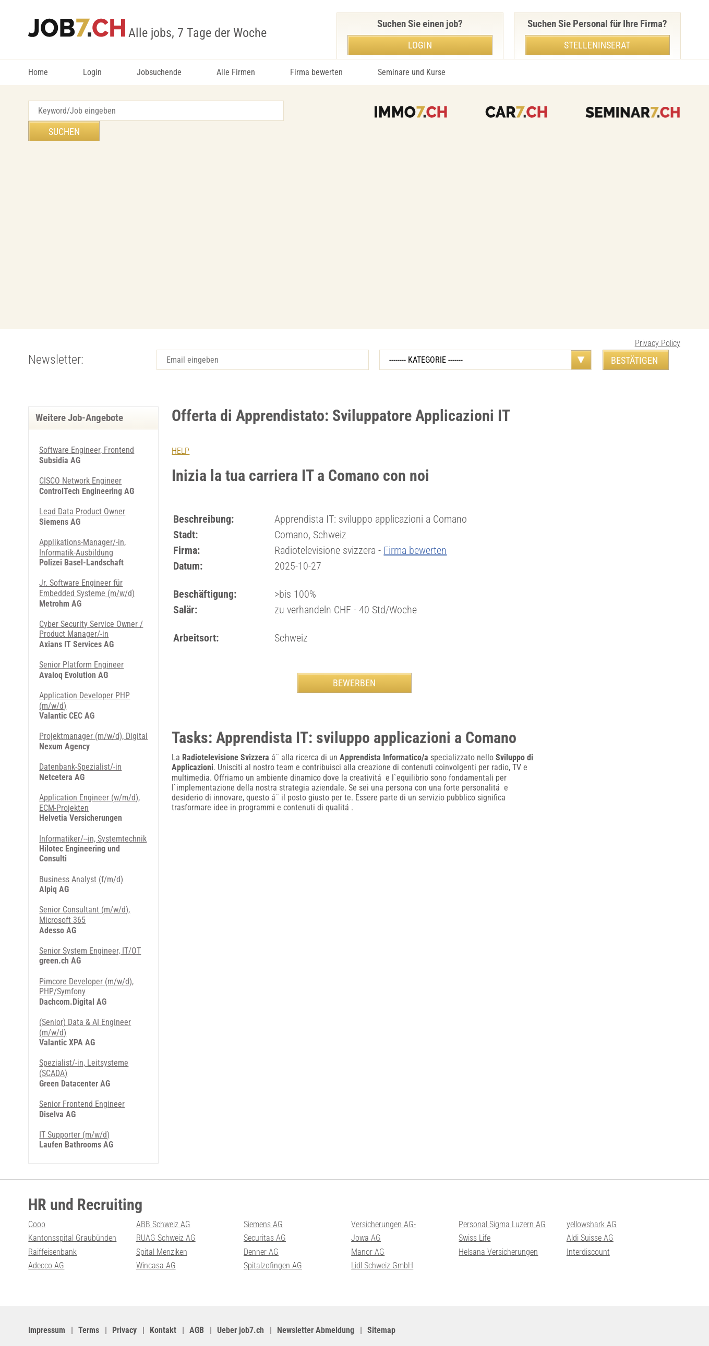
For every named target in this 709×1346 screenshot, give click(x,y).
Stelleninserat (597, 45)
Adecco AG (46, 1238)
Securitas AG (265, 1211)
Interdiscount (588, 1224)
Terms (88, 1302)
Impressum (46, 1302)
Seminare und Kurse (412, 72)
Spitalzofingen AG (273, 1238)
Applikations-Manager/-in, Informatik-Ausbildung (82, 526)
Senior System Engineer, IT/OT (90, 926)
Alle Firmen (236, 72)
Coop (36, 1197)
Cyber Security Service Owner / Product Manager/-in (91, 607)
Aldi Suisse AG (590, 1211)
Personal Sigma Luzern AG (502, 1197)
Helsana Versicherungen (498, 1224)
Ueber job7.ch (240, 1302)
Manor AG (367, 1224)
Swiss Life (474, 1211)
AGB (196, 1302)
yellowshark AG (592, 1197)
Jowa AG (366, 1211)
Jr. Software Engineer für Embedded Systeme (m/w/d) (87, 566)
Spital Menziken (161, 1224)
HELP (180, 431)
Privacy (124, 1302)
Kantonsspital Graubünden (72, 1211)
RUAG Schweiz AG (166, 1211)
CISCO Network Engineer (80, 460)
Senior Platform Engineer (81, 642)
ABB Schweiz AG (163, 1197)
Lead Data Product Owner (82, 491)
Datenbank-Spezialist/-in (80, 744)
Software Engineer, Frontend (86, 430)
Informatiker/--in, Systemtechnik (93, 815)
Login (92, 72)
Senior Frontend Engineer (82, 1077)
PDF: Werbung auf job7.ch (339, 1325)
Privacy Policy (657, 323)
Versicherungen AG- (383, 1197)
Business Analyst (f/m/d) (81, 855)
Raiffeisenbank (52, 1224)
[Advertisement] (355, 215)
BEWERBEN (354, 662)
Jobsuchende (159, 72)
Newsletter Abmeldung (315, 1302)
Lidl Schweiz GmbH (382, 1238)
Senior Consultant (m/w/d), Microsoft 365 (84, 890)
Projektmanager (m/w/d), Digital (93, 713)
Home (38, 72)
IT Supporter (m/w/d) (74, 1108)
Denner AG (261, 1224)
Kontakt (163, 1302)
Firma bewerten (316, 72)
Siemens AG (263, 1197)
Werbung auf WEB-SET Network (239, 1325)
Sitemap (381, 1302)
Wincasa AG (156, 1238)
